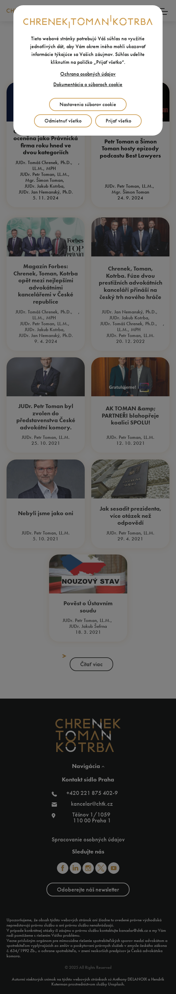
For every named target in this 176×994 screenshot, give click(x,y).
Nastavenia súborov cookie (88, 104)
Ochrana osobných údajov (87, 74)
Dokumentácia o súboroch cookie (87, 84)
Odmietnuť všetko (62, 121)
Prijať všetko (118, 121)
